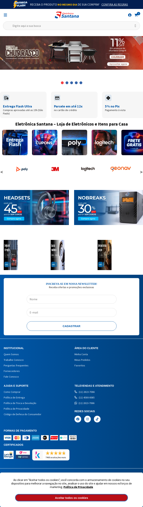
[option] (71, 53)
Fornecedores (12, 371)
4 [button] (76, 82)
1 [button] (62, 82)
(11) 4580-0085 (84, 397)
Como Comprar (12, 392)
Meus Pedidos (82, 360)
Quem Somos (11, 354)
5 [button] (81, 82)
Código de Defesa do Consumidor (22, 414)
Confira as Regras (114, 4)
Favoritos (79, 365)
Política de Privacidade (78, 487)
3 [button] (71, 82)
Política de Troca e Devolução (20, 403)
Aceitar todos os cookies (71, 497)
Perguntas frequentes (16, 365)
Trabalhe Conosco (14, 360)
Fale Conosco (11, 376)
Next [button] (141, 172)
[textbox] (71, 25)
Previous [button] (1, 172)
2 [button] (67, 82)
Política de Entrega (14, 397)
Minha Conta (81, 354)
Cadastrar (71, 326)
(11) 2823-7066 (84, 392)
